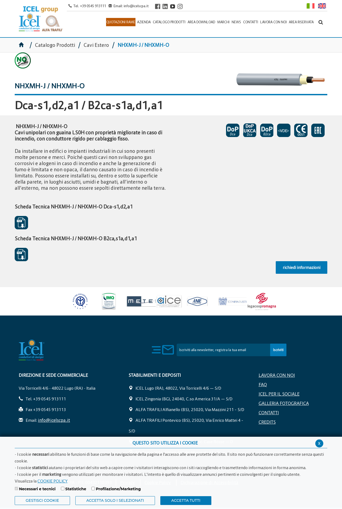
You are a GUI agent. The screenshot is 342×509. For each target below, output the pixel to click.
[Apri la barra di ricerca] (321, 22)
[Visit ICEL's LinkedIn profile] (165, 6)
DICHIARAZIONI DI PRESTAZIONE (232, 130)
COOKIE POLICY (52, 480)
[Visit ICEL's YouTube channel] (172, 6)
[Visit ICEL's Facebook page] (157, 6)
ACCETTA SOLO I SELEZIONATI (115, 500)
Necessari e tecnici (37, 489)
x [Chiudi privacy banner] (319, 443)
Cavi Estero (96, 45)
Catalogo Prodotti (55, 45)
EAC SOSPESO (318, 130)
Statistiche (75, 489)
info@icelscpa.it (136, 6)
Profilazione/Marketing (118, 489)
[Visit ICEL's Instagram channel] (180, 6)
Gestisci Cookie (42, 500)
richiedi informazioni (301, 267)
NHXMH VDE (283, 130)
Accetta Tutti (185, 500)
